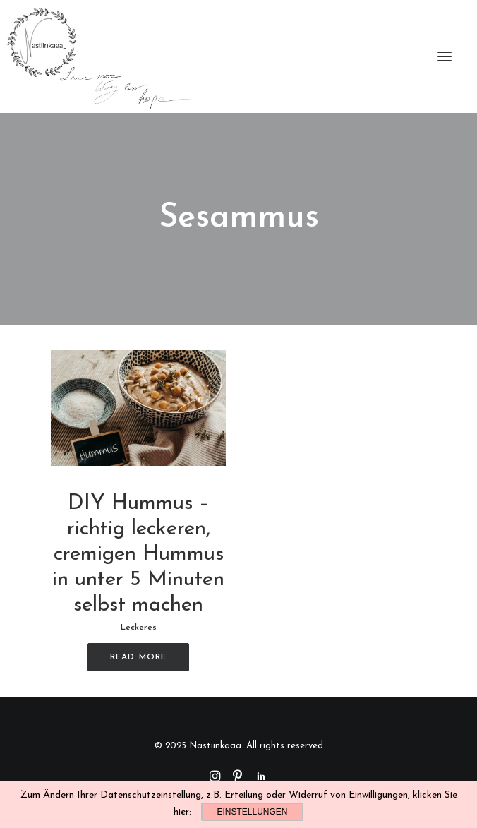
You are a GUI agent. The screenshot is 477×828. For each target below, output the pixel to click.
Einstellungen (252, 812)
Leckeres (139, 627)
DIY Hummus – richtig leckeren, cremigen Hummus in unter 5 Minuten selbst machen (138, 554)
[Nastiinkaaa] (98, 56)
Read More (138, 657)
